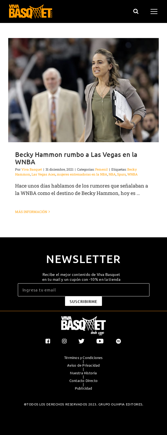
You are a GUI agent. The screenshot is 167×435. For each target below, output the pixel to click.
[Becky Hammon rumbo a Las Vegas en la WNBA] (83, 90)
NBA (112, 174)
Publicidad (83, 388)
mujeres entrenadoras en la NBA (82, 174)
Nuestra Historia (83, 373)
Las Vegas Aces (43, 174)
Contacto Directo (83, 381)
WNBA (132, 174)
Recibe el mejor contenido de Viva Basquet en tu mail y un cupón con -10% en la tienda (81, 277)
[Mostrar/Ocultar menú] (155, 11)
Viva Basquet (31, 169)
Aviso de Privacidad (83, 365)
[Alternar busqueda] (135, 11)
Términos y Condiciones (83, 358)
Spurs (121, 174)
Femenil (101, 169)
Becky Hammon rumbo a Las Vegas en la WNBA (76, 158)
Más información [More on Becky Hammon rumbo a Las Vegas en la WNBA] (31, 211)
